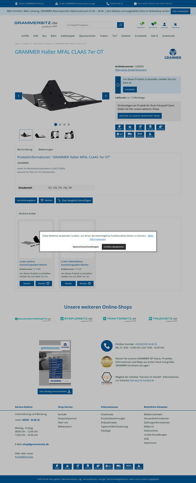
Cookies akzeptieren (114, 246)
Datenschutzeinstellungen (86, 246)
